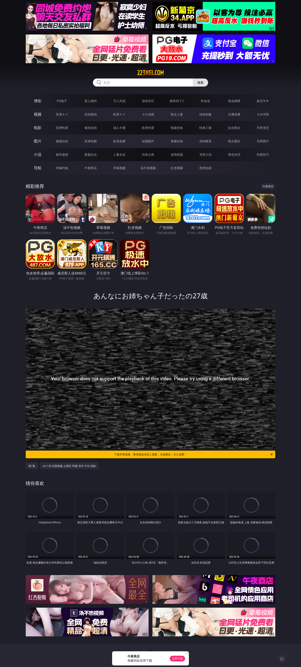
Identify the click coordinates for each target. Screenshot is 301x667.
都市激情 (62, 154)
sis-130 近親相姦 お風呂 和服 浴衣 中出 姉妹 (69, 466)
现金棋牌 (234, 101)
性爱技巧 (263, 154)
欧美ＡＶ (119, 114)
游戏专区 (148, 101)
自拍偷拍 (90, 114)
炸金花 (205, 101)
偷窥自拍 (62, 141)
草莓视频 (119, 168)
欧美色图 (119, 141)
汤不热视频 (148, 168)
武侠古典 (148, 154)
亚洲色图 (90, 141)
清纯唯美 (205, 141)
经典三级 (205, 128)
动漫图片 (148, 141)
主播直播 (234, 114)
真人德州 (90, 101)
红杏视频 (177, 168)
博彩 (37, 100)
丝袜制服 (205, 114)
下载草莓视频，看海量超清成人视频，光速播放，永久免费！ (193, 454)
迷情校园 (177, 154)
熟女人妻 (177, 114)
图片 (37, 141)
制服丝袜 (177, 128)
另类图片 (263, 141)
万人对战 (119, 101)
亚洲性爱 (62, 128)
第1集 (31, 466)
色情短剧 (205, 168)
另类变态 (263, 128)
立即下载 (177, 658)
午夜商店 (90, 168)
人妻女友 (119, 154)
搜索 (200, 82)
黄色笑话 (234, 154)
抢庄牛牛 (263, 101)
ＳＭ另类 (263, 114)
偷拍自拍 (90, 128)
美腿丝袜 (177, 141)
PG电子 (62, 101)
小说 (37, 154)
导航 (37, 167)
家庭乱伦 (90, 154)
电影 (37, 127)
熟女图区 (234, 141)
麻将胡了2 (177, 101)
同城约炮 (62, 168)
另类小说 (205, 154)
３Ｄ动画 (148, 114)
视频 (37, 114)
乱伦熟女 (234, 128)
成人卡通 (119, 128)
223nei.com (150, 73)
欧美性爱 (148, 128)
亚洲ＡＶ (62, 114)
